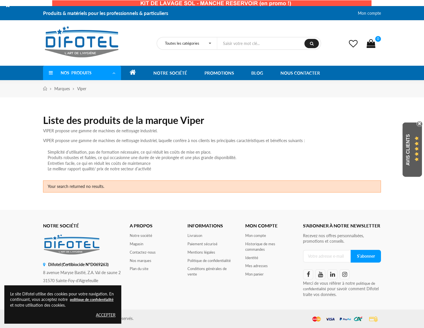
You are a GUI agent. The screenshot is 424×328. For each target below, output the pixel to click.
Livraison (195, 235)
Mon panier (255, 276)
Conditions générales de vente (208, 273)
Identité (252, 258)
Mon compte (369, 13)
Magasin (137, 244)
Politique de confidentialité (211, 261)
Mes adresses (257, 267)
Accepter (106, 314)
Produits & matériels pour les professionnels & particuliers (105, 13)
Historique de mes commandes (261, 247)
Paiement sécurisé (203, 244)
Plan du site (140, 270)
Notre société (142, 235)
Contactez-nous (144, 252)
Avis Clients (408, 150)
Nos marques (141, 261)
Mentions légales (202, 252)
